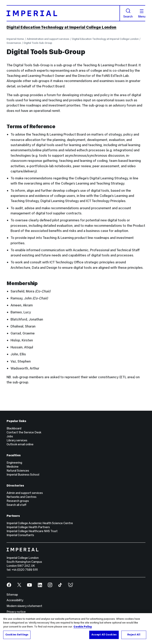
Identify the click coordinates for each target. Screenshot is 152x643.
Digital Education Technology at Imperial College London (61, 27)
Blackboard (14, 428)
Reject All (133, 634)
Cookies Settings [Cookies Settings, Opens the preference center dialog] (16, 634)
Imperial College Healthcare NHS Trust (32, 531)
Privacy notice (16, 612)
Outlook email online (20, 444)
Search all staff (16, 505)
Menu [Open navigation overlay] (141, 13)
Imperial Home (15, 39)
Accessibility (15, 600)
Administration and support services (48, 39)
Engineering (14, 462)
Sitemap (12, 594)
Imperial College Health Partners (28, 527)
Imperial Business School (23, 474)
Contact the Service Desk (24, 432)
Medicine (13, 466)
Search (128, 13)
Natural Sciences (18, 470)
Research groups (18, 501)
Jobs (10, 436)
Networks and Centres (21, 497)
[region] (76, 628)
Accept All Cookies (104, 634)
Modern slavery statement (24, 606)
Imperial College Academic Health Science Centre (40, 523)
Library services (17, 440)
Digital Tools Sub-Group (38, 43)
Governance (14, 43)
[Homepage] (63, 13)
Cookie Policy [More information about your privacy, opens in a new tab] (83, 626)
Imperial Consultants (20, 535)
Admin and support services (25, 493)
